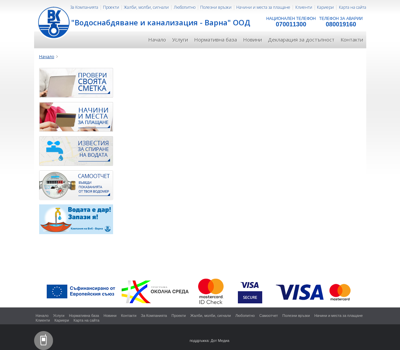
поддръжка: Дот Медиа (210, 341)
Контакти (352, 39)
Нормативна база (215, 39)
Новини (252, 39)
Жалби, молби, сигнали (146, 7)
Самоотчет (268, 316)
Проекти (111, 7)
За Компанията (84, 7)
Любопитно (184, 7)
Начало (157, 39)
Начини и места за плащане (263, 7)
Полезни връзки (216, 7)
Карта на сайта (352, 7)
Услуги (180, 39)
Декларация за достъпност (301, 39)
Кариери (325, 7)
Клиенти (303, 7)
